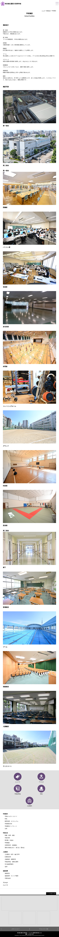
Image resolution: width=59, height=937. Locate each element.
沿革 (6, 828)
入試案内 (5, 852)
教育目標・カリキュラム (11, 821)
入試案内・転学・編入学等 (12, 854)
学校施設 (7, 842)
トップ (43, 10)
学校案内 (5, 814)
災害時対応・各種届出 (11, 845)
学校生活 (48, 10)
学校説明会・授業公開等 (11, 861)
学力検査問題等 (9, 864)
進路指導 (5, 871)
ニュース (5, 885)
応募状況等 (8, 856)
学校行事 (7, 837)
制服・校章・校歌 (10, 835)
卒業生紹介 (8, 878)
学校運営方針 (8, 823)
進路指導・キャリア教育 (11, 875)
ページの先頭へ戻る (51, 893)
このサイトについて (15, 928)
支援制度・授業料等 (10, 859)
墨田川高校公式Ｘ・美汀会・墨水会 (14, 847)
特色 (6, 818)
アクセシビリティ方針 (43, 928)
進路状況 (7, 873)
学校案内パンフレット (11, 826)
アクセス (5, 882)
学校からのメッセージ (11, 816)
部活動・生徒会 (9, 840)
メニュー (57, 4)
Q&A (6, 866)
